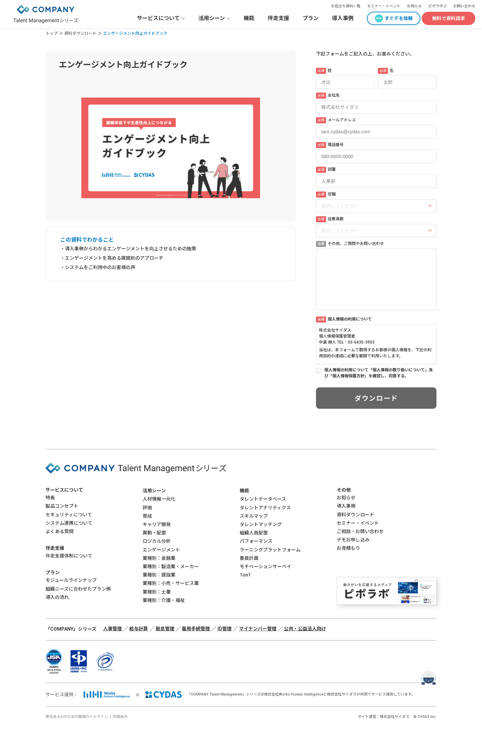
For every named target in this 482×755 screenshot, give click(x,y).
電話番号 (330, 145)
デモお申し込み (353, 539)
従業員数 (330, 219)
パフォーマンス (256, 541)
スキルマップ (254, 516)
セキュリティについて (69, 514)
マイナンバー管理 (257, 628)
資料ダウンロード (80, 33)
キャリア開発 (157, 524)
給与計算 (138, 628)
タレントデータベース (263, 499)
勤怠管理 (165, 628)
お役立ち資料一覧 (345, 6)
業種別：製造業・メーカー (171, 566)
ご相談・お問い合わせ (360, 531)
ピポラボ (435, 6)
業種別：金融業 (159, 558)
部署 (326, 170)
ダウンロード (376, 398)
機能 (249, 18)
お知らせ (414, 6)
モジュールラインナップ (71, 580)
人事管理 (112, 628)
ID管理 (225, 628)
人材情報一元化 (159, 499)
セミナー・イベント (383, 6)
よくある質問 (60, 531)
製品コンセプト (62, 506)
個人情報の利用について (344, 320)
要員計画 (249, 558)
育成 (147, 516)
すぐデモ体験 (399, 18)
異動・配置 (154, 532)
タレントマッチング (261, 524)
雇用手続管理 (196, 628)
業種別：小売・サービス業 (171, 583)
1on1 (245, 575)
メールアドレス (336, 120)
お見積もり (348, 548)
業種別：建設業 (159, 575)
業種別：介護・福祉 (164, 600)
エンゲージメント (161, 549)
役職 (326, 195)
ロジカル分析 (157, 541)
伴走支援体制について (69, 555)
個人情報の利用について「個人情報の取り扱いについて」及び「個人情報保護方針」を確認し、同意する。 (378, 373)
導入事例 (342, 18)
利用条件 (120, 717)
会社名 (328, 96)
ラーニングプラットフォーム (270, 549)
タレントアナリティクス (265, 507)
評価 (147, 507)
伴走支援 (278, 18)
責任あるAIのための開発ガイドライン (77, 717)
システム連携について (69, 523)
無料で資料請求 (448, 18)
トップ (52, 33)
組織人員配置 (254, 532)
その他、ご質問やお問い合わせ (350, 244)
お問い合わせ (464, 6)
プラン (311, 18)
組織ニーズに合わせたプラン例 (78, 589)
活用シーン (154, 490)
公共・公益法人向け (305, 628)
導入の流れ (57, 597)
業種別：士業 (157, 592)
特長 (50, 497)
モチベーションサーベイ (265, 566)
